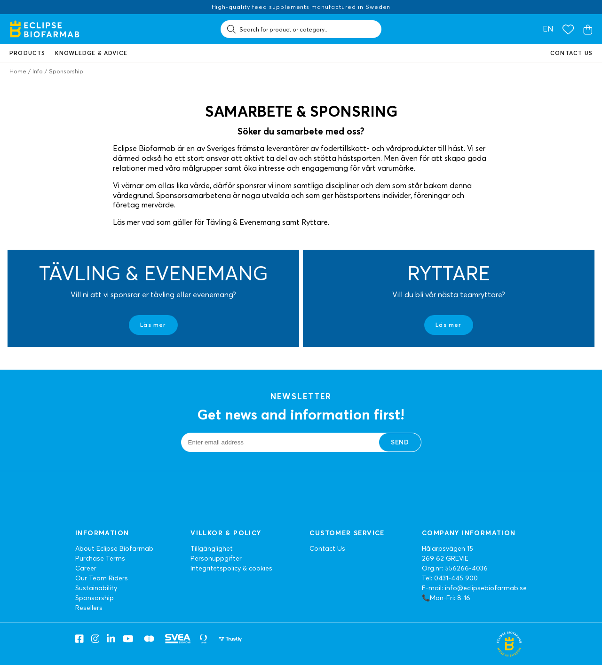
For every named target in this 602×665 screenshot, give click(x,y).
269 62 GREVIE (445, 558)
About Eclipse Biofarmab (114, 548)
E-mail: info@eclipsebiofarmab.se (474, 588)
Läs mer (153, 324)
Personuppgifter (216, 558)
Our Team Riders (101, 578)
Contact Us (327, 548)
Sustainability (96, 588)
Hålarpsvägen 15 (447, 548)
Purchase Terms (100, 558)
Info (37, 71)
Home (17, 71)
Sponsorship (94, 598)
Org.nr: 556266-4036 (455, 568)
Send (400, 442)
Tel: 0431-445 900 (450, 578)
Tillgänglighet (211, 548)
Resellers (89, 607)
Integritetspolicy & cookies (231, 568)
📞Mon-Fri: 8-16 (446, 598)
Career (85, 568)
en (548, 28)
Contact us (571, 52)
